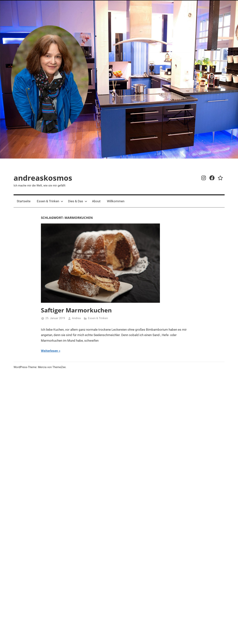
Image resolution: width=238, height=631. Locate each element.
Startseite (23, 201)
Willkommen (115, 201)
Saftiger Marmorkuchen (76, 310)
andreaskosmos (43, 178)
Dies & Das (77, 201)
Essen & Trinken (50, 201)
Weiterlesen (49, 351)
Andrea (76, 318)
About (96, 201)
